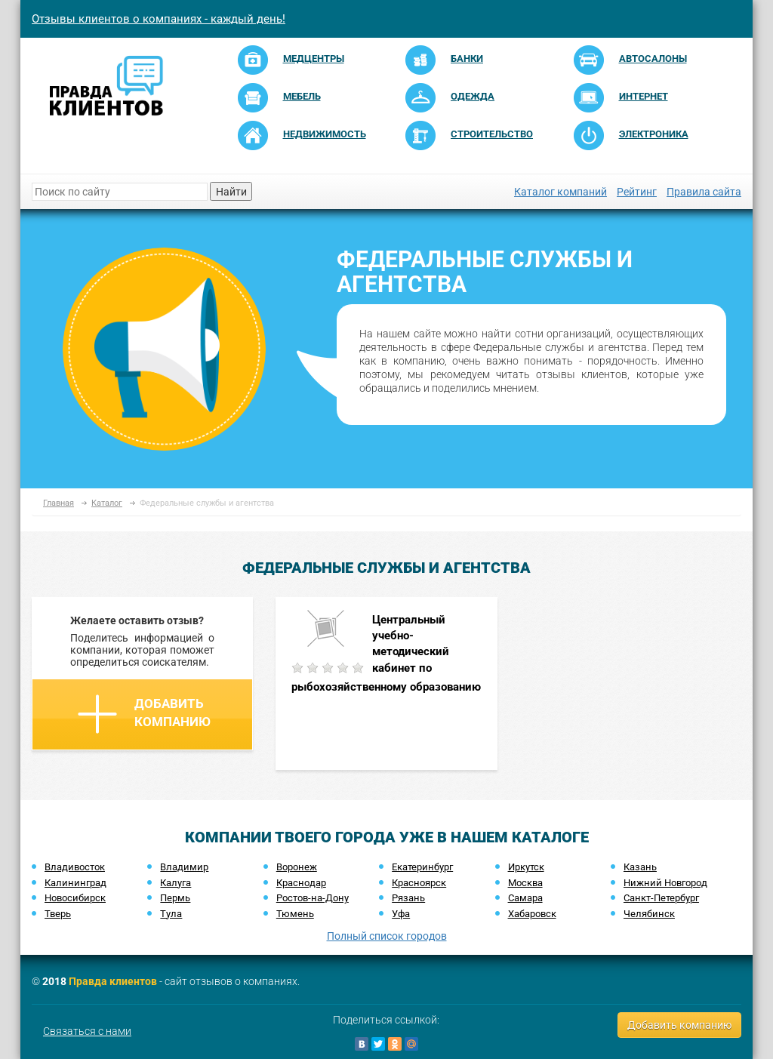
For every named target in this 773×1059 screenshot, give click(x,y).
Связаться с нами (87, 1031)
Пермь (175, 898)
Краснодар (301, 882)
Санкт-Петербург (661, 898)
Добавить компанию (144, 714)
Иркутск (526, 867)
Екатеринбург (422, 867)
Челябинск (649, 913)
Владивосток (75, 867)
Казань (640, 867)
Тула (171, 913)
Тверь (58, 913)
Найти (231, 192)
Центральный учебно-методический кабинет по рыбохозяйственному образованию (386, 653)
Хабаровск (532, 913)
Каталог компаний (560, 192)
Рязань (408, 898)
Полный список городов (387, 936)
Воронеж (296, 867)
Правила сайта (704, 192)
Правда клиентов (113, 981)
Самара (525, 898)
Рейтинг (637, 192)
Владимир (184, 867)
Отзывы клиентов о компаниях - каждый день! (158, 19)
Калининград (75, 882)
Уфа (401, 913)
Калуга (175, 882)
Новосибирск (75, 898)
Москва (525, 882)
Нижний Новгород (665, 882)
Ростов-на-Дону (312, 898)
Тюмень (295, 913)
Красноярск (419, 882)
